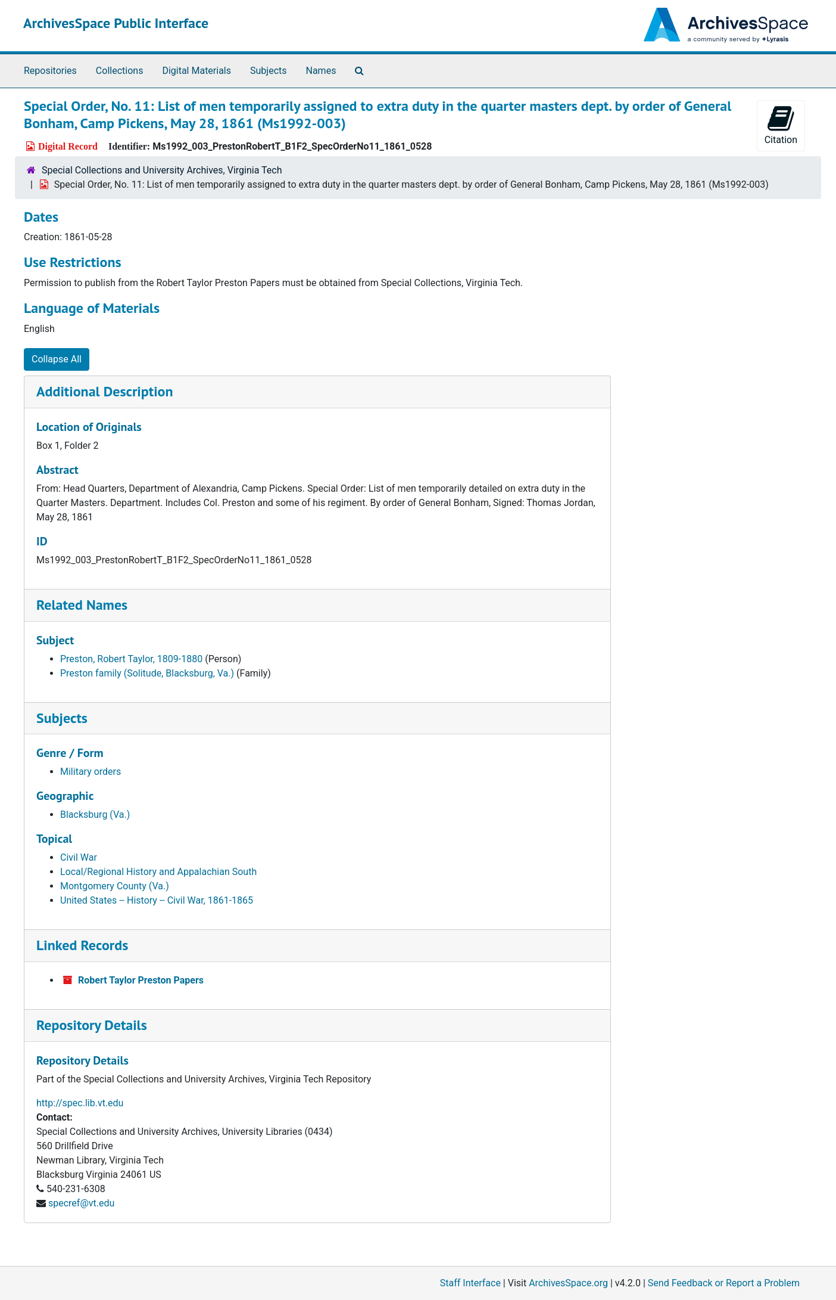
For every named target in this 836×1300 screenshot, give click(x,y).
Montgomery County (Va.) (114, 886)
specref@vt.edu (81, 1203)
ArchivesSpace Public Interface (115, 23)
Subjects (268, 70)
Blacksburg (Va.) (95, 814)
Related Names (81, 604)
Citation (781, 124)
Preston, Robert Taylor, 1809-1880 (131, 659)
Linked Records (82, 945)
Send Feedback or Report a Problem (724, 1283)
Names (321, 70)
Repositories (50, 70)
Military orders (90, 771)
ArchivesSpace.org (568, 1283)
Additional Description (104, 391)
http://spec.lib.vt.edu (79, 1103)
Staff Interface (470, 1283)
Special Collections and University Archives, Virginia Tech (162, 170)
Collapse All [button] (57, 359)
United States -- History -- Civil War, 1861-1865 (156, 900)
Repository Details (91, 1025)
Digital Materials (196, 70)
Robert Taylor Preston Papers (141, 980)
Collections (120, 70)
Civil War (78, 857)
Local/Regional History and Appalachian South (158, 871)
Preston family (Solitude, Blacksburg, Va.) (147, 673)
